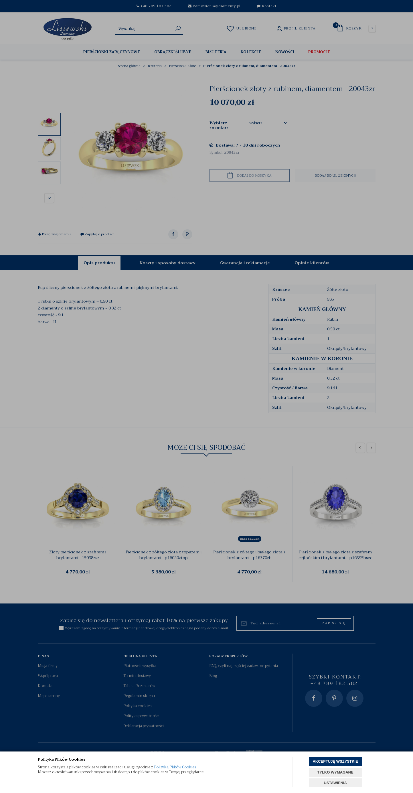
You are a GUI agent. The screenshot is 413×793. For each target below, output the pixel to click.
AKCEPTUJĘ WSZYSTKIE (335, 761)
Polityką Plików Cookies (175, 767)
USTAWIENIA (335, 783)
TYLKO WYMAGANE (335, 772)
